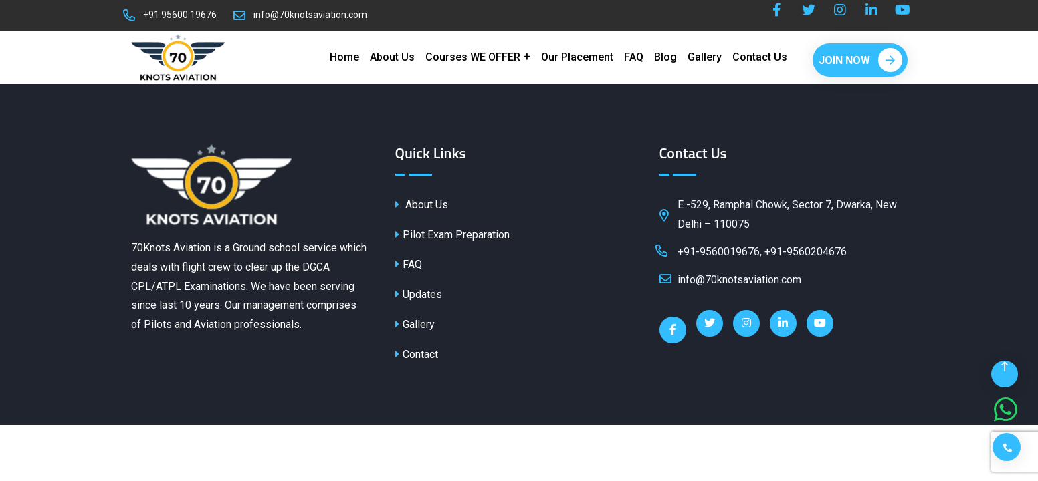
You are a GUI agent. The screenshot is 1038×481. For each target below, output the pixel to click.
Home (344, 57)
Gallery (705, 57)
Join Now (860, 60)
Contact (416, 354)
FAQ (633, 57)
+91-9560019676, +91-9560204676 (753, 250)
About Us (392, 57)
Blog (665, 57)
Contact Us (759, 57)
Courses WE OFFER (472, 57)
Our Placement (577, 57)
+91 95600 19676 (180, 14)
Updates (418, 294)
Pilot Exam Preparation (452, 234)
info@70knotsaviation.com (310, 14)
